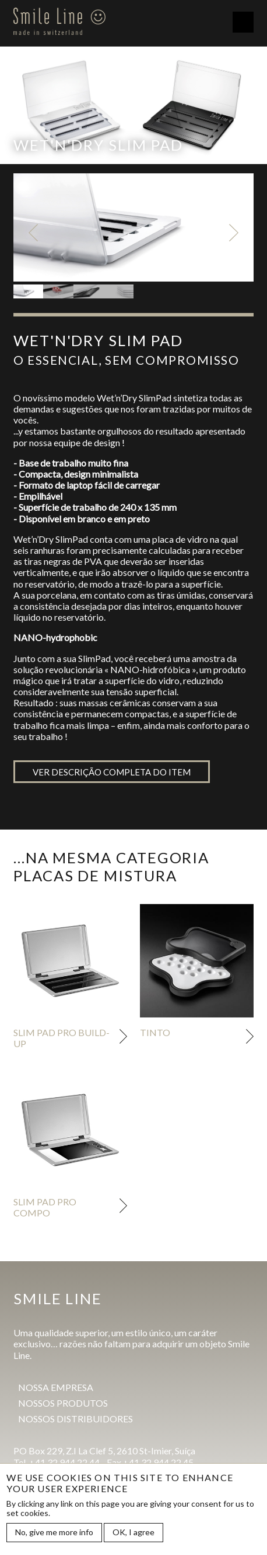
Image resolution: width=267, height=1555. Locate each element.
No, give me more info (54, 1533)
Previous (33, 233)
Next (234, 233)
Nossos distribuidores (75, 1418)
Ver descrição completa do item (112, 772)
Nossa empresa (55, 1387)
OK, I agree (133, 1533)
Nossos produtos (63, 1402)
